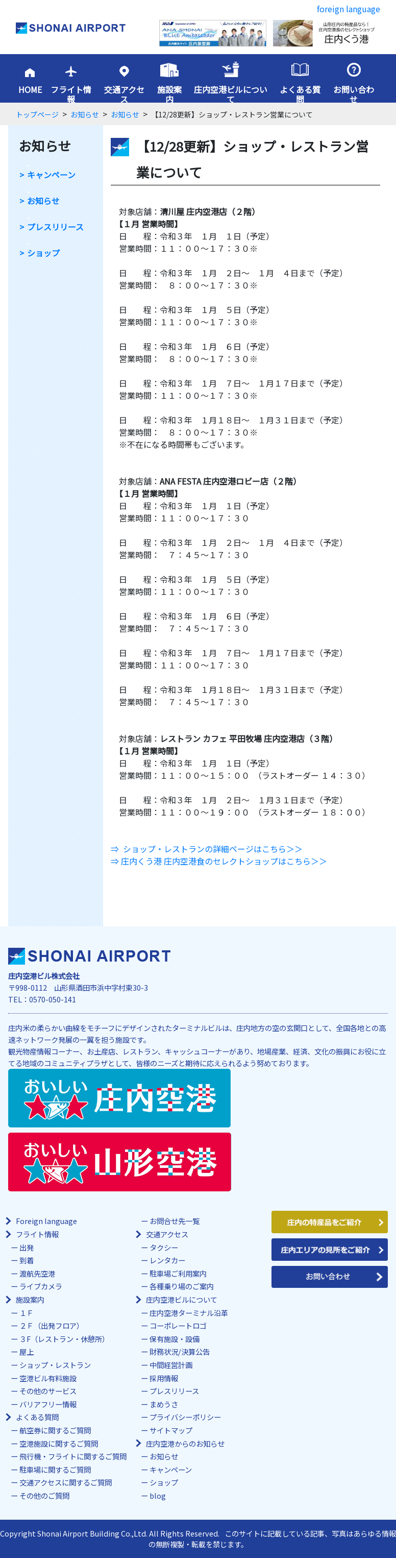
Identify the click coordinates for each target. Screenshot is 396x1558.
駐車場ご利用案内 (178, 1273)
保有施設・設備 (175, 1338)
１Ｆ (26, 1312)
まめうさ (164, 1404)
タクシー (164, 1247)
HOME (30, 89)
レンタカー (167, 1260)
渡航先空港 (37, 1273)
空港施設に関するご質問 (58, 1443)
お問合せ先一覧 (175, 1220)
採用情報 (164, 1378)
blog (158, 1495)
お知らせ (84, 114)
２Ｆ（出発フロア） (51, 1325)
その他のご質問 (44, 1495)
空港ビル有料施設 (48, 1378)
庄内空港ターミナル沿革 (189, 1312)
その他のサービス (48, 1390)
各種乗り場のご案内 (182, 1286)
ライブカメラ (40, 1286)
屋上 (26, 1351)
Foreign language (46, 1220)
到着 (26, 1260)
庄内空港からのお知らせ (185, 1443)
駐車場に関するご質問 (55, 1469)
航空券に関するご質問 (55, 1430)
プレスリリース (55, 227)
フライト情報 (71, 94)
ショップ (43, 253)
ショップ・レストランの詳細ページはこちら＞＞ (213, 849)
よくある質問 (300, 94)
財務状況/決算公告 (180, 1351)
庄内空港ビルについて (230, 94)
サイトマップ (171, 1430)
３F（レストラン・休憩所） (64, 1338)
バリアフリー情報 (48, 1404)
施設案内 (169, 94)
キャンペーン (51, 175)
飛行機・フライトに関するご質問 (73, 1456)
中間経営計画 (171, 1364)
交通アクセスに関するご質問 (65, 1482)
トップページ (37, 114)
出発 (26, 1247)
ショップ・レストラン (55, 1364)
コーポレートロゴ (178, 1325)
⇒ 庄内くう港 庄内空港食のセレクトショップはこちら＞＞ (219, 861)
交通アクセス (124, 94)
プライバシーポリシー (185, 1416)
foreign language (348, 9)
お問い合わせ (353, 94)
